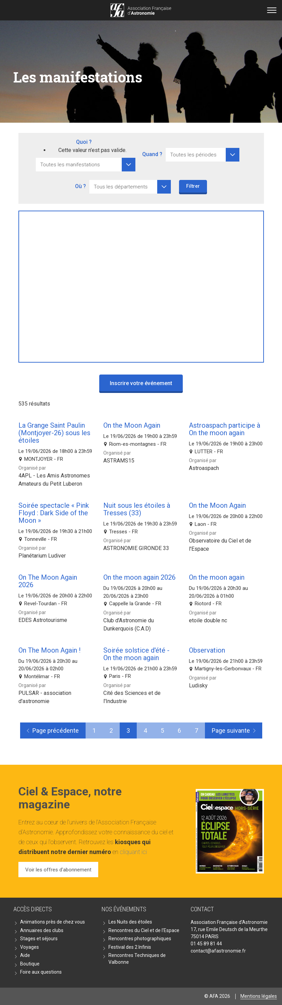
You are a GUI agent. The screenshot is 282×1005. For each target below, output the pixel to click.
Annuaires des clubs (41, 930)
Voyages (29, 947)
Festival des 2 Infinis (129, 947)
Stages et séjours (39, 938)
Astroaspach (204, 468)
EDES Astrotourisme (42, 620)
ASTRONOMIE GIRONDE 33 (136, 548)
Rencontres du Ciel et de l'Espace (143, 930)
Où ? (80, 186)
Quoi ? (84, 142)
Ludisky (198, 685)
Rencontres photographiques (139, 938)
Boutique (30, 963)
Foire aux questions (41, 972)
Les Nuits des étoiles (130, 922)
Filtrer (193, 186)
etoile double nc (208, 620)
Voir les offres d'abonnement (58, 870)
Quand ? (152, 154)
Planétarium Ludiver (42, 555)
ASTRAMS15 (118, 460)
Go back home (141, 10)
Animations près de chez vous (52, 922)
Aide (25, 955)
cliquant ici (133, 851)
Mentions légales (258, 996)
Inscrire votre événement (141, 383)
